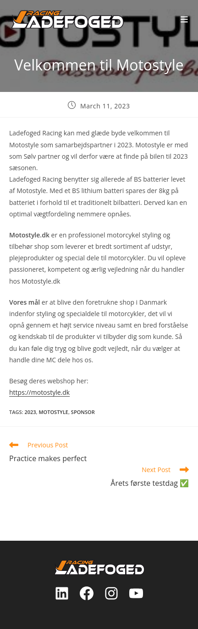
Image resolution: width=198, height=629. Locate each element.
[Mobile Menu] (184, 19)
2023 (30, 412)
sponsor (83, 412)
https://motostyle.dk (39, 392)
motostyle (53, 412)
